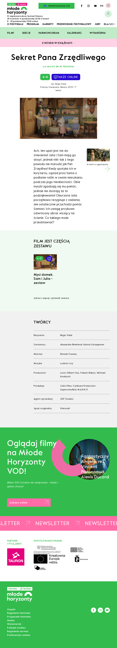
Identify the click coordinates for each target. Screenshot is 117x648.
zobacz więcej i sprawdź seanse (51, 298)
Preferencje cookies (18, 635)
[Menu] (108, 5)
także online (66, 77)
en (101, 5)
